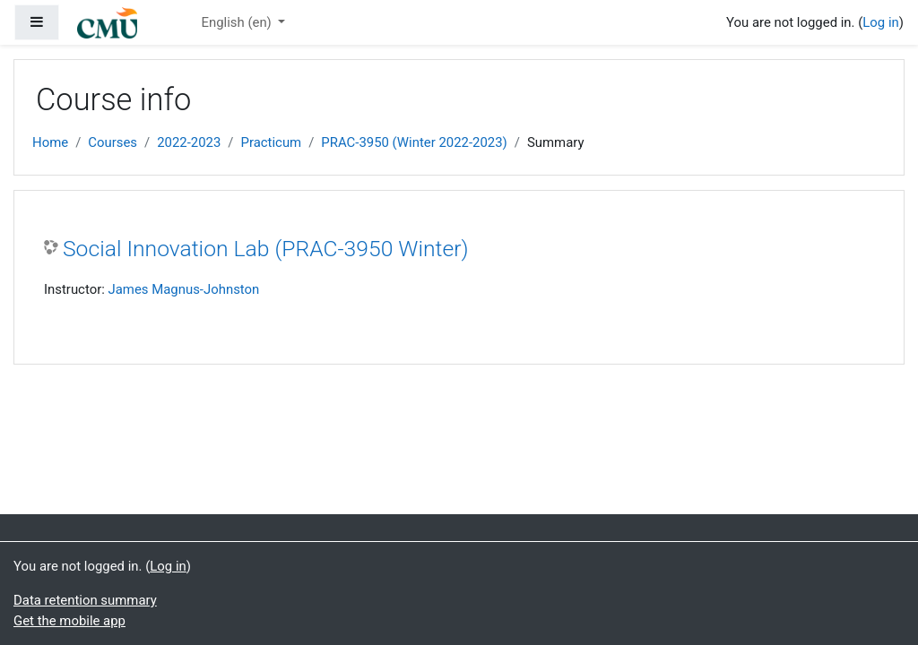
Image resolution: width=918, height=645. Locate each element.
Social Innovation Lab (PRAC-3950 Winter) (266, 249)
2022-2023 (189, 142)
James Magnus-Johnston (184, 289)
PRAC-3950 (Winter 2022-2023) (414, 142)
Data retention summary (85, 600)
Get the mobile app (69, 621)
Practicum (271, 142)
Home (50, 142)
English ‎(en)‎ (237, 22)
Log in (880, 22)
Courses (112, 142)
